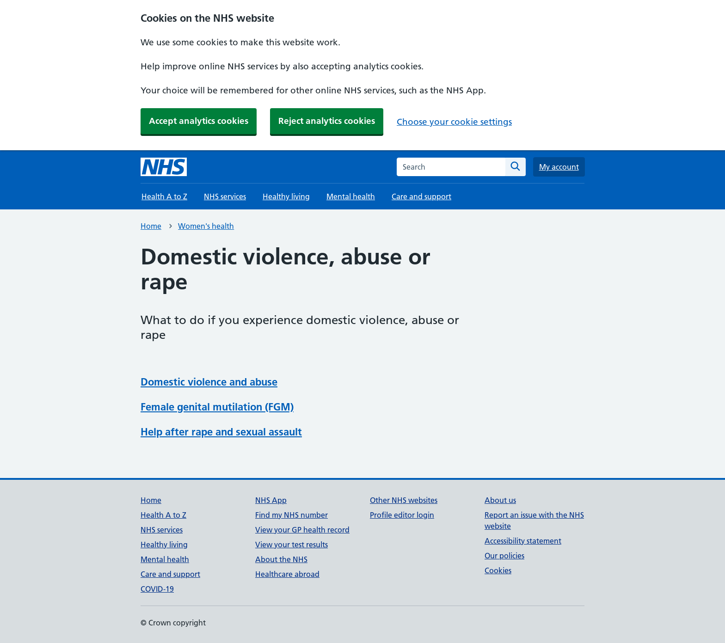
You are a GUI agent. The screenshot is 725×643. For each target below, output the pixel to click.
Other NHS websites (403, 500)
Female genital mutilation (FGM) (217, 406)
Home (151, 226)
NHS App (271, 500)
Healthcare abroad (287, 574)
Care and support (421, 196)
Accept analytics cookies (198, 121)
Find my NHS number (291, 515)
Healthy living (286, 196)
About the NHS (281, 559)
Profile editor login (402, 515)
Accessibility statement (523, 540)
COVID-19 (157, 589)
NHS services (225, 196)
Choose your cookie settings (454, 121)
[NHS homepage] (164, 167)
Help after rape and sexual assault (221, 431)
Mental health (350, 196)
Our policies (504, 555)
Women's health (206, 226)
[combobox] (451, 167)
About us (500, 500)
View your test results (291, 544)
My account (559, 166)
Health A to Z (164, 196)
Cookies (498, 570)
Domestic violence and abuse (209, 381)
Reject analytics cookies (326, 121)
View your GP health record (302, 529)
